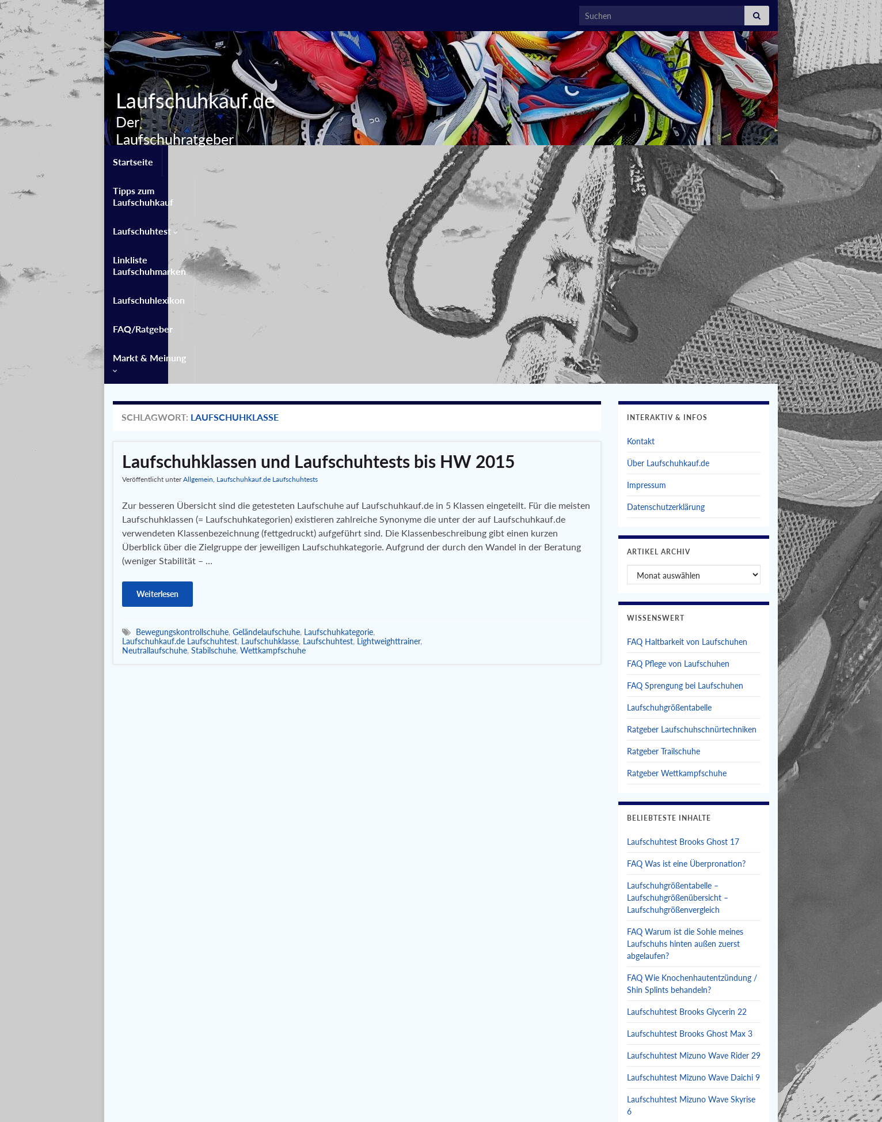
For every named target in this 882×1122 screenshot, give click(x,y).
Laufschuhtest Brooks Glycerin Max (690, 923)
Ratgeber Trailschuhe (663, 541)
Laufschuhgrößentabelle (669, 498)
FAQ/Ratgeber (623, 159)
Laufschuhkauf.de (191, 100)
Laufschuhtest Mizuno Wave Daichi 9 (693, 867)
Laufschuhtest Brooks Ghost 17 (683, 632)
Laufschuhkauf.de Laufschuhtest (179, 431)
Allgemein (198, 269)
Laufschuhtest (325, 159)
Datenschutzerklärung (666, 297)
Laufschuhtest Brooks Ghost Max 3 (689, 824)
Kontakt (641, 231)
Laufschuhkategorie (338, 422)
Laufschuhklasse (270, 431)
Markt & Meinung (711, 159)
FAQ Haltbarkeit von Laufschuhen (687, 432)
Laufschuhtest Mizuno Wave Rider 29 (694, 846)
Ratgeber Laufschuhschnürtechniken (691, 519)
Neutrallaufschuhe (154, 440)
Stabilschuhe (213, 440)
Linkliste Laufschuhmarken (431, 159)
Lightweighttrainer (388, 431)
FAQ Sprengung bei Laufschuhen (685, 476)
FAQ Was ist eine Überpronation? (686, 654)
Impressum (646, 275)
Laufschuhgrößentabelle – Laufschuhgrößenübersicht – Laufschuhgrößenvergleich (677, 688)
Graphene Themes (204, 1108)
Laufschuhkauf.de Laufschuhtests (267, 269)
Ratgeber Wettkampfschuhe (677, 563)
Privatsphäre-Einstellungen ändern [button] (606, 1097)
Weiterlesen (157, 384)
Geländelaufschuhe (266, 422)
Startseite (133, 159)
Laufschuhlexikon (540, 159)
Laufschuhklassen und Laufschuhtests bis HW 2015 (318, 251)
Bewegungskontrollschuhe (182, 422)
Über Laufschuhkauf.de (668, 253)
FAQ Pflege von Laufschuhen (678, 454)
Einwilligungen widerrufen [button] (723, 1097)
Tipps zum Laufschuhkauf (223, 159)
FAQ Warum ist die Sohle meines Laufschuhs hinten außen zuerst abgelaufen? (685, 734)
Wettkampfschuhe (273, 440)
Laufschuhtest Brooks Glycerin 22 (687, 802)
